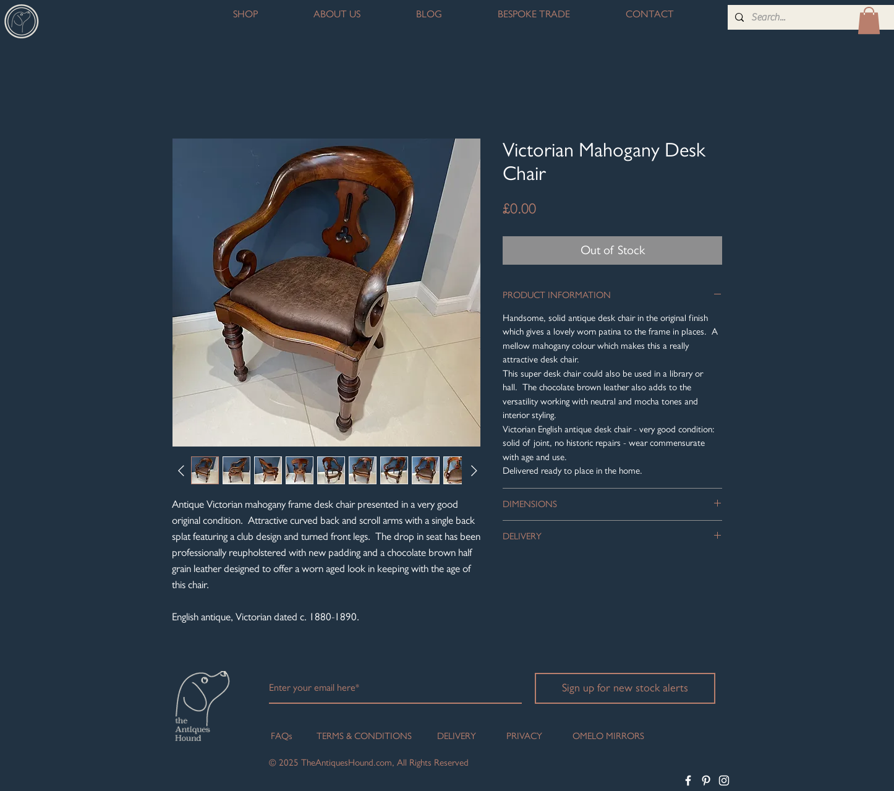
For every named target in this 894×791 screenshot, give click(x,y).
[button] (869, 20)
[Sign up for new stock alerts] (625, 688)
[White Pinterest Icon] (706, 780)
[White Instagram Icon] (724, 780)
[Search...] (810, 17)
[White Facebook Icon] (688, 780)
